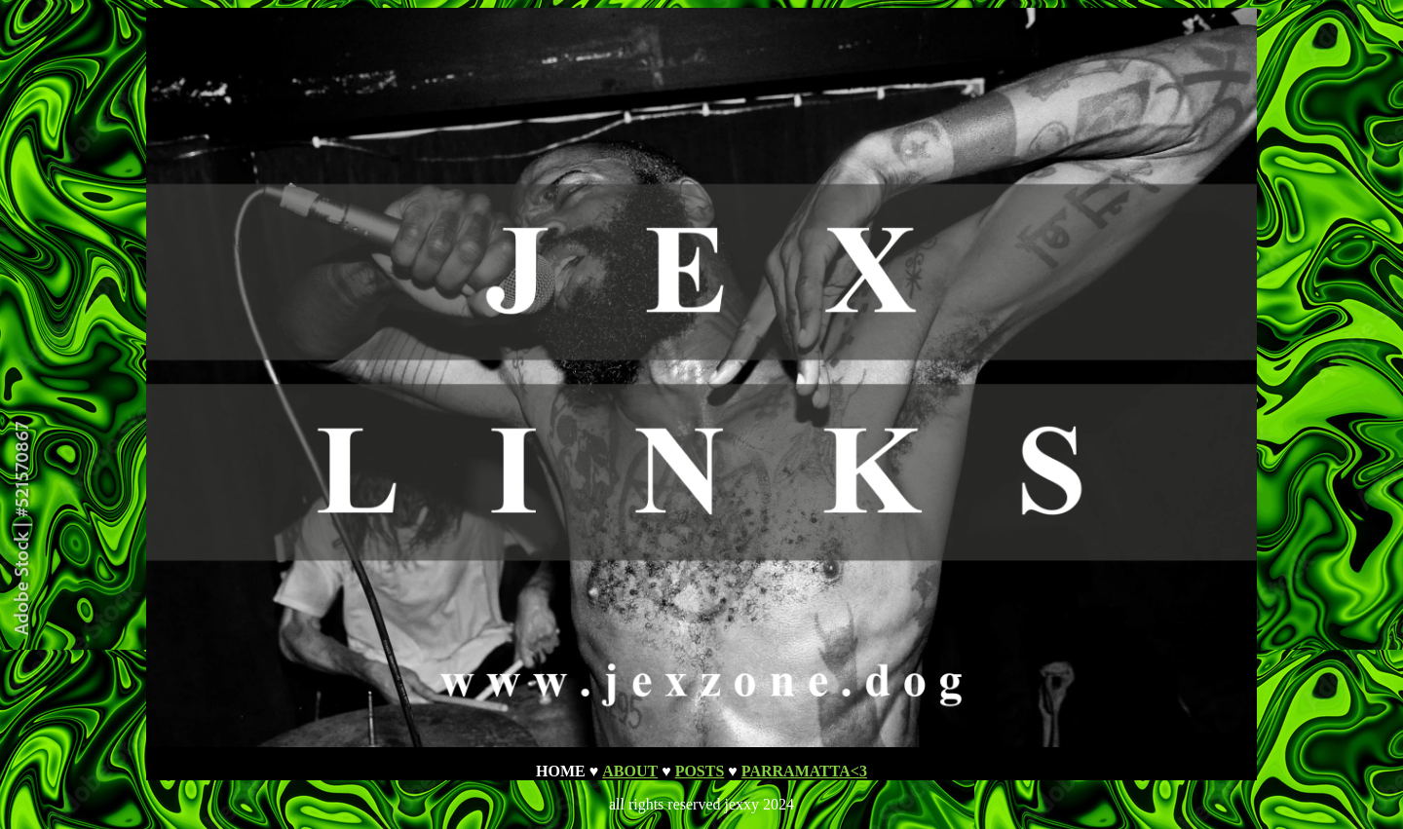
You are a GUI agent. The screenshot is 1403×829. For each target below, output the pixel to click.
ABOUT (630, 771)
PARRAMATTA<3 (804, 771)
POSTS (700, 771)
